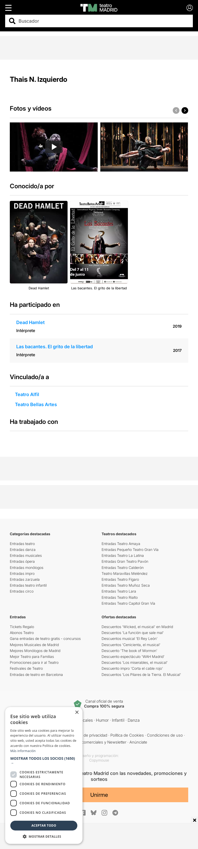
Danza (134, 720)
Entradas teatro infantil (28, 585)
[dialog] (43, 775)
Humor (102, 720)
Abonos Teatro (22, 632)
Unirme (99, 795)
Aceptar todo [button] (43, 825)
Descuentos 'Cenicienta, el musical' (131, 644)
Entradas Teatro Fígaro (120, 579)
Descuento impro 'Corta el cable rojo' (132, 668)
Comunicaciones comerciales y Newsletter (88, 742)
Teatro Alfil (27, 394)
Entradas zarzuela (25, 579)
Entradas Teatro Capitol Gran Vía (128, 603)
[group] (54, 147)
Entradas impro (22, 573)
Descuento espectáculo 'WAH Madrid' (133, 656)
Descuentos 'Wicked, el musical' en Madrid (137, 626)
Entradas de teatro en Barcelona (36, 674)
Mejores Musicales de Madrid (34, 644)
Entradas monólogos (26, 567)
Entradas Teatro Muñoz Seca (126, 585)
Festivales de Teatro (26, 668)
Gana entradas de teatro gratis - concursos (45, 638)
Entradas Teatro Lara (119, 591)
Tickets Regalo (22, 626)
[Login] (189, 8)
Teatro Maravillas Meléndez (125, 573)
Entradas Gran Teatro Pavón (125, 561)
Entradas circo (22, 591)
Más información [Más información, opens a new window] (23, 751)
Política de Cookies (127, 735)
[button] (185, 110)
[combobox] (103, 21)
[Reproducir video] (54, 147)
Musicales (83, 720)
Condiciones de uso (165, 735)
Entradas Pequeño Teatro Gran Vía (130, 549)
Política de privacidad (88, 735)
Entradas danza (23, 549)
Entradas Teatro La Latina (123, 555)
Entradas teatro (22, 543)
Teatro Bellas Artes (36, 404)
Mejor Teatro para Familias (32, 656)
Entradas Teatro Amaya (121, 543)
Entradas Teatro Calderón (123, 567)
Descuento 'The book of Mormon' (129, 650)
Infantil (118, 720)
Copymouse (99, 760)
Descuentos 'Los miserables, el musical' (135, 662)
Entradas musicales (26, 555)
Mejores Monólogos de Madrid (35, 650)
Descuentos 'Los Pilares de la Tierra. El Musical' (141, 674)
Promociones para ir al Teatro (34, 662)
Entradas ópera (22, 561)
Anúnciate (138, 742)
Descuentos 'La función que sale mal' (133, 632)
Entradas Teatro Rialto (120, 597)
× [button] (77, 712)
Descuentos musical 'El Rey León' (130, 638)
